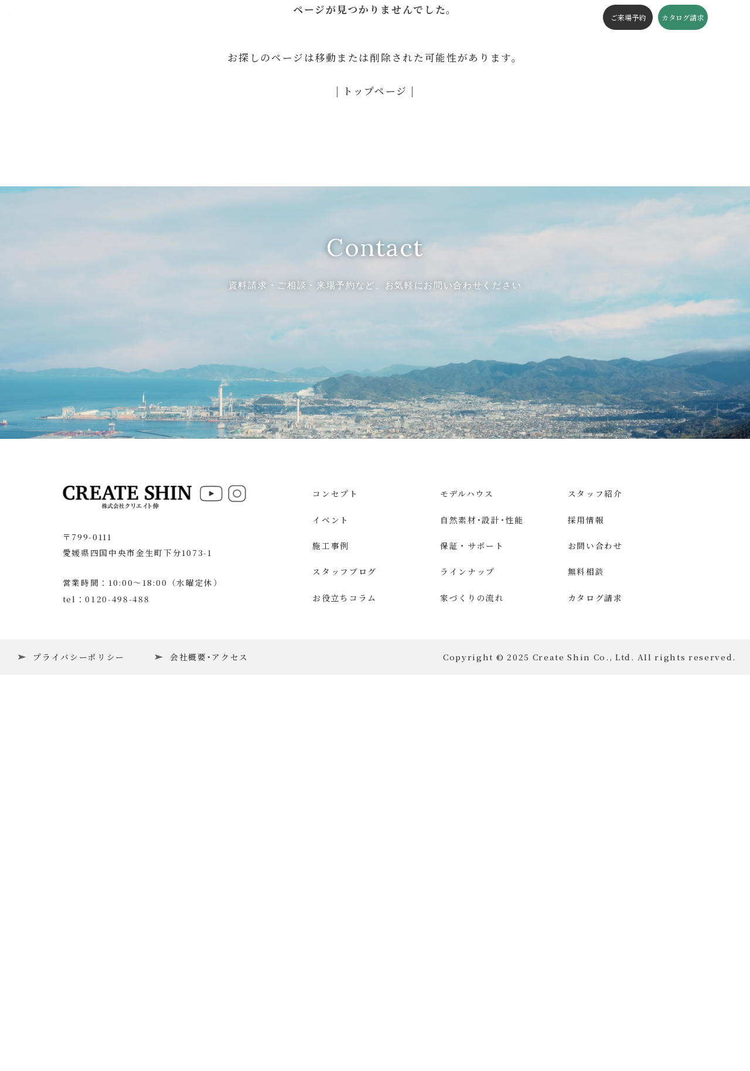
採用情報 (586, 880)
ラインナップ (467, 932)
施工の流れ (472, 17)
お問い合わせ (595, 906)
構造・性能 (323, 17)
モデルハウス (467, 854)
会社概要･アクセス (209, 1017)
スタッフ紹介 (595, 854)
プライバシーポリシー (79, 1017)
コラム (431, 17)
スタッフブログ (382, 17)
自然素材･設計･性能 (482, 880)
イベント (188, 17)
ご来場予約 (625, 17)
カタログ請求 (680, 17)
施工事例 (229, 17)
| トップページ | (375, 91)
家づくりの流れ (472, 958)
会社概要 (517, 17)
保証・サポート (472, 906)
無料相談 (586, 932)
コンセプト (273, 17)
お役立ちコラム (344, 958)
